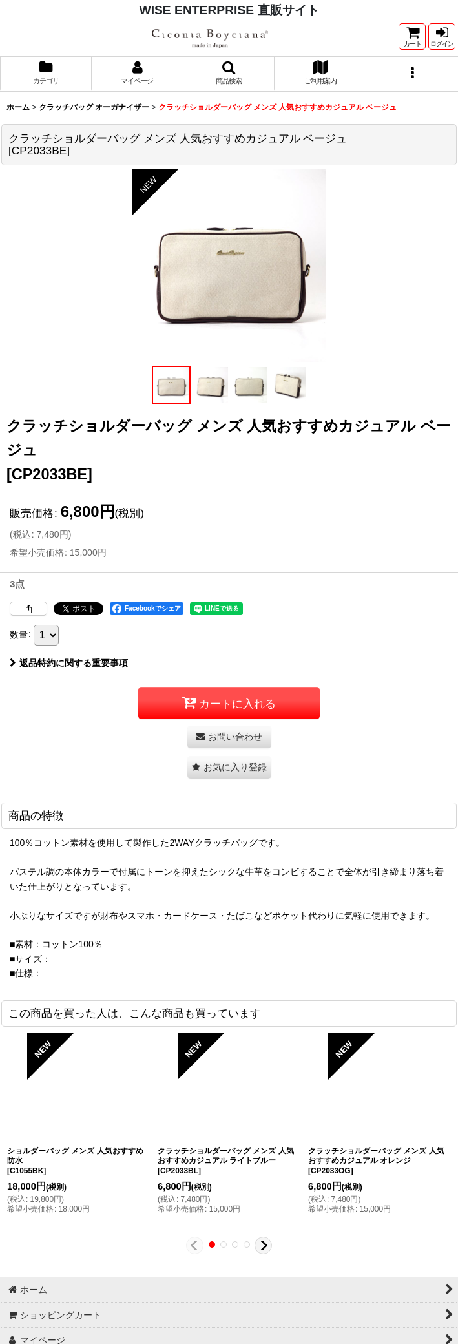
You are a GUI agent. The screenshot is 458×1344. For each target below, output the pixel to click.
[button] (229, 73)
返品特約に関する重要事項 (69, 663)
